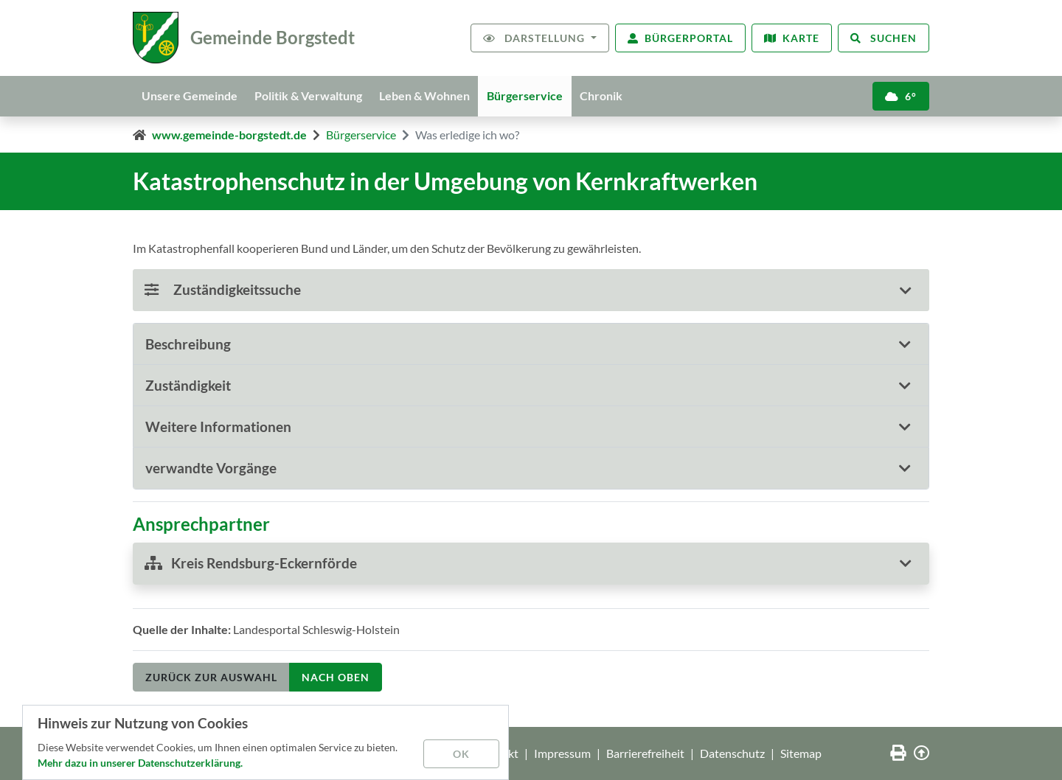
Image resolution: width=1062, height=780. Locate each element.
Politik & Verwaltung (309, 95)
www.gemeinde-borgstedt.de (229, 135)
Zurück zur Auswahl (211, 677)
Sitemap (801, 753)
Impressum (562, 753)
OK (461, 754)
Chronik (604, 95)
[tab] (531, 344)
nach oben (335, 677)
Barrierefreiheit (645, 753)
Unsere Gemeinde (189, 95)
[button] (531, 344)
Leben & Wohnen (426, 95)
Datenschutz (732, 753)
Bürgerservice (527, 95)
